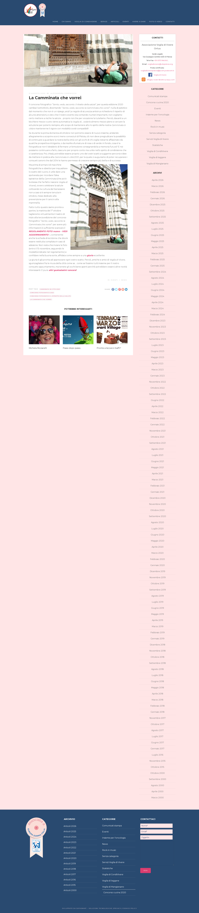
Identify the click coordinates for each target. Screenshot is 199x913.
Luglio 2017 (157, 736)
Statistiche (157, 145)
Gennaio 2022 (157, 424)
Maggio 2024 (157, 296)
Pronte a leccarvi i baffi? (109, 348)
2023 (73, 842)
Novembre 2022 (157, 382)
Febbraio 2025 (157, 259)
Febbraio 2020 (157, 559)
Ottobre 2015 (157, 767)
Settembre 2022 (157, 394)
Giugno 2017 (157, 742)
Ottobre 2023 (158, 333)
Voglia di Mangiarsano (157, 163)
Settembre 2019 (157, 590)
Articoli (115, 21)
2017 (73, 874)
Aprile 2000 (157, 791)
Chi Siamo (66, 21)
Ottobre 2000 (157, 773)
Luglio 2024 (158, 284)
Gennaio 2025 (158, 266)
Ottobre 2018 (157, 657)
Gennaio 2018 (157, 712)
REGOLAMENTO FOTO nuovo (44, 231)
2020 (73, 858)
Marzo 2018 (157, 700)
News (124, 280)
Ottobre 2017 (157, 724)
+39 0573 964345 (161, 60)
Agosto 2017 (157, 730)
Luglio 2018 (157, 675)
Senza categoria (157, 133)
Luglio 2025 (157, 229)
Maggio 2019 (157, 614)
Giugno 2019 (157, 608)
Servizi (104, 21)
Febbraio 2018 (157, 706)
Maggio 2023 (157, 357)
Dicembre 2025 (157, 204)
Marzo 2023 (158, 369)
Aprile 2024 (157, 302)
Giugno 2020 (157, 535)
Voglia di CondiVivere (157, 151)
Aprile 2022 (157, 406)
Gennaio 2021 (157, 492)
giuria (90, 255)
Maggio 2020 (157, 541)
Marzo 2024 (158, 308)
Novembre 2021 (158, 431)
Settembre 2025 (157, 217)
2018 (73, 869)
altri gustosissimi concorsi (62, 270)
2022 (73, 847)
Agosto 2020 (157, 522)
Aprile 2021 (157, 473)
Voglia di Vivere (160, 75)
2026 (73, 826)
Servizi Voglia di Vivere (157, 139)
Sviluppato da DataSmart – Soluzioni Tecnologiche (87, 908)
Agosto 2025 (157, 223)
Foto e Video (155, 21)
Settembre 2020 (157, 516)
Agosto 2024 (157, 278)
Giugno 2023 (157, 351)
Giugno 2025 (157, 235)
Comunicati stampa (157, 96)
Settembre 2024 (157, 272)
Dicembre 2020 (157, 498)
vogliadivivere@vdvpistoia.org (160, 64)
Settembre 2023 (157, 339)
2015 (73, 885)
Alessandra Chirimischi (64, 93)
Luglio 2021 (157, 455)
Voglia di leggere (157, 157)
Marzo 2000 (157, 797)
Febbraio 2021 (158, 486)
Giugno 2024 (157, 290)
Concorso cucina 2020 (157, 102)
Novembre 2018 (157, 651)
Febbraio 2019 (158, 632)
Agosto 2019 (157, 596)
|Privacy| (117, 908)
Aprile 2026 (157, 180)
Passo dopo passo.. (72, 348)
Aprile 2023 (157, 363)
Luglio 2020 (157, 528)
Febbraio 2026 (157, 192)
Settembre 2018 (157, 663)
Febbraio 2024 (157, 314)
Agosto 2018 (157, 669)
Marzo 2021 (157, 479)
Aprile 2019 (157, 620)
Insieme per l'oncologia (157, 114)
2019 (73, 863)
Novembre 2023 (157, 327)
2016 (73, 879)
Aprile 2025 (157, 247)
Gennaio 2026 (158, 198)
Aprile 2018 (157, 693)
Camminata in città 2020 (50, 289)
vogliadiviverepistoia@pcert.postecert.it (157, 71)
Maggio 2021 (157, 467)
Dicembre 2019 (157, 571)
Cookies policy (129, 908)
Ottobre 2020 (157, 510)
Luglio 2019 (157, 602)
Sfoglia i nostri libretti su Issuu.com (161, 80)
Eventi (126, 21)
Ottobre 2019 (157, 583)
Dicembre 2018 (157, 645)
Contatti (170, 21)
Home (55, 21)
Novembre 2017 (158, 718)
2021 (73, 853)
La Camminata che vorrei (41, 299)
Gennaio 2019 (157, 638)
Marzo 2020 (157, 553)
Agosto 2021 (157, 449)
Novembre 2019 (158, 577)
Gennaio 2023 (157, 376)
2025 (73, 831)
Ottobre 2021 (157, 437)
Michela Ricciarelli (38, 348)
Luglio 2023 (158, 345)
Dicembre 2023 (157, 320)
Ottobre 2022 (158, 388)
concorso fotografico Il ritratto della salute (50, 296)
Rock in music (157, 127)
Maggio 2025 (157, 241)
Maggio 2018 (157, 687)
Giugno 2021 (157, 461)
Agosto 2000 (157, 785)
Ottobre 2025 (157, 210)
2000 (74, 890)
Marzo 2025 (157, 253)
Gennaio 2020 (157, 565)
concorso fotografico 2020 (42, 292)
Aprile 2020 (157, 547)
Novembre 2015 (157, 761)
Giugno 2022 (157, 400)
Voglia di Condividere (86, 21)
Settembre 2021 (157, 443)
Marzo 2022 (158, 412)
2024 (73, 837)
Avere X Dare (139, 21)
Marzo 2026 (157, 186)
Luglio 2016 (157, 755)
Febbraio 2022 (157, 418)
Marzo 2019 (157, 626)
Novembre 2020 (157, 504)
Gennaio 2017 (157, 748)
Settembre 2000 (157, 779)
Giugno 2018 (157, 681)
